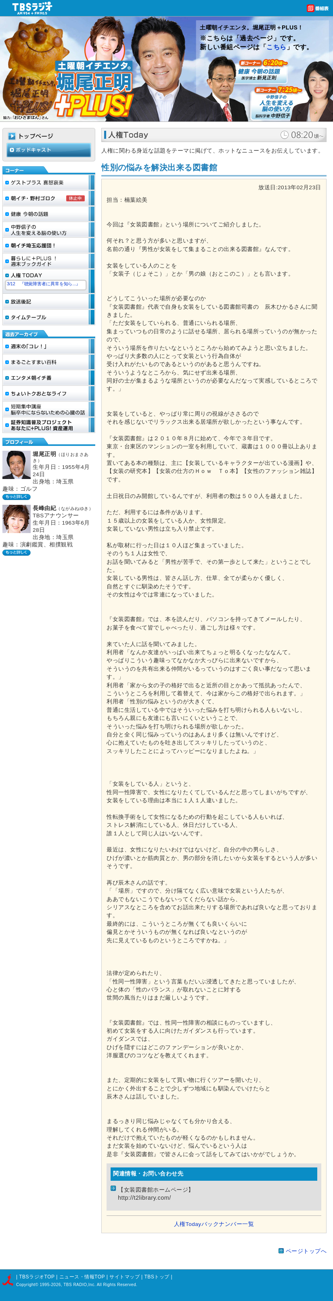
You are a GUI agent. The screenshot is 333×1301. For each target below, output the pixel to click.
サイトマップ (125, 1277)
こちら (276, 47)
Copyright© (28, 1284)
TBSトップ (156, 1277)
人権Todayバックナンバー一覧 (214, 1224)
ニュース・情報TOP (82, 1277)
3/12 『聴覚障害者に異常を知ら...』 (43, 283)
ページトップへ (306, 1251)
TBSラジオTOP (36, 1277)
